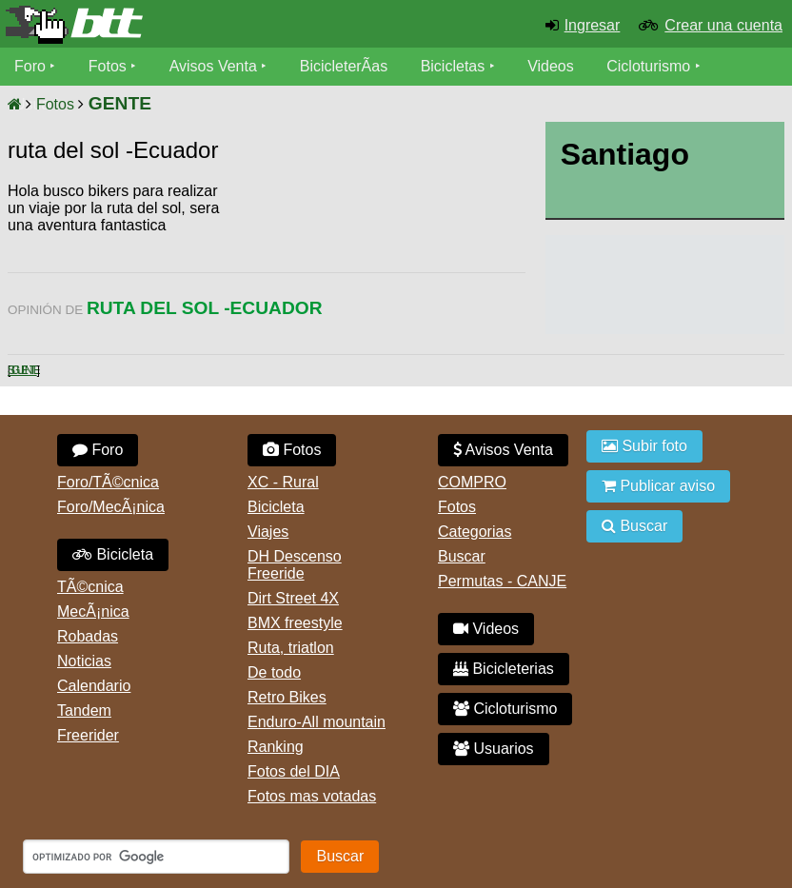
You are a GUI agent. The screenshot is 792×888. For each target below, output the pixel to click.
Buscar (461, 556)
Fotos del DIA (294, 771)
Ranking (276, 747)
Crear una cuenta (723, 25)
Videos (550, 66)
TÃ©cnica (90, 587)
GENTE (120, 103)
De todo (274, 672)
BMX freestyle (295, 623)
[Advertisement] (373, 238)
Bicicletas (455, 66)
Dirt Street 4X (293, 598)
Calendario (93, 686)
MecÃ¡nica (93, 611)
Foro (30, 66)
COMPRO (472, 482)
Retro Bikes (287, 697)
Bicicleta (112, 554)
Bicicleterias (503, 669)
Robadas (87, 636)
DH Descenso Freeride (295, 565)
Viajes (268, 531)
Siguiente (22, 370)
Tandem (84, 710)
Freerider (88, 735)
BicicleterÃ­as (343, 66)
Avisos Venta (213, 66)
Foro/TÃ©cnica (108, 482)
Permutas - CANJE (502, 581)
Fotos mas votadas (312, 796)
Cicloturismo (648, 66)
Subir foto (644, 446)
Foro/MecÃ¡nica (111, 507)
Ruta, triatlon (291, 648)
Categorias (474, 531)
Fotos (108, 66)
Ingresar (592, 25)
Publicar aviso (658, 486)
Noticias (84, 661)
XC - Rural (283, 482)
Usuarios (493, 748)
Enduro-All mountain (317, 722)
